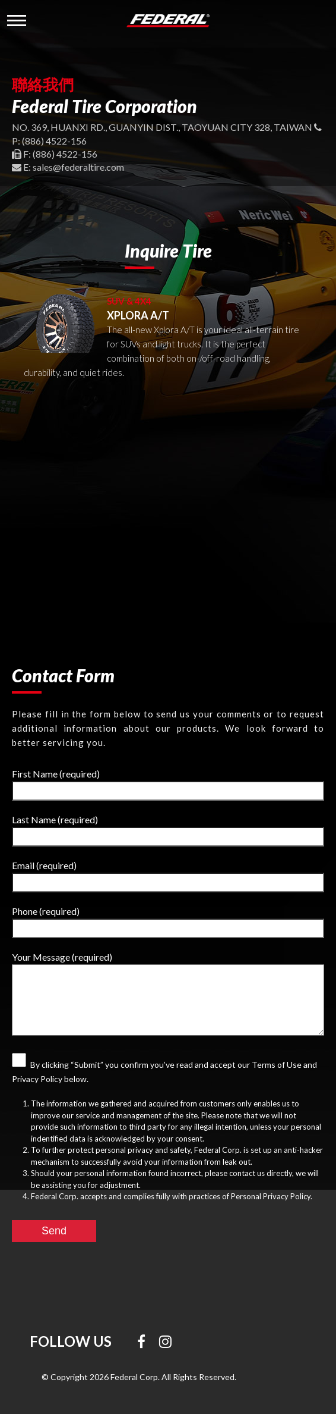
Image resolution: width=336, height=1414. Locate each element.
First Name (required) (168, 784)
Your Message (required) (168, 993)
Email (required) (168, 876)
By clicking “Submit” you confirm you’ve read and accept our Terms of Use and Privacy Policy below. (164, 1068)
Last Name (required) (168, 830)
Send (54, 1231)
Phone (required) (168, 921)
